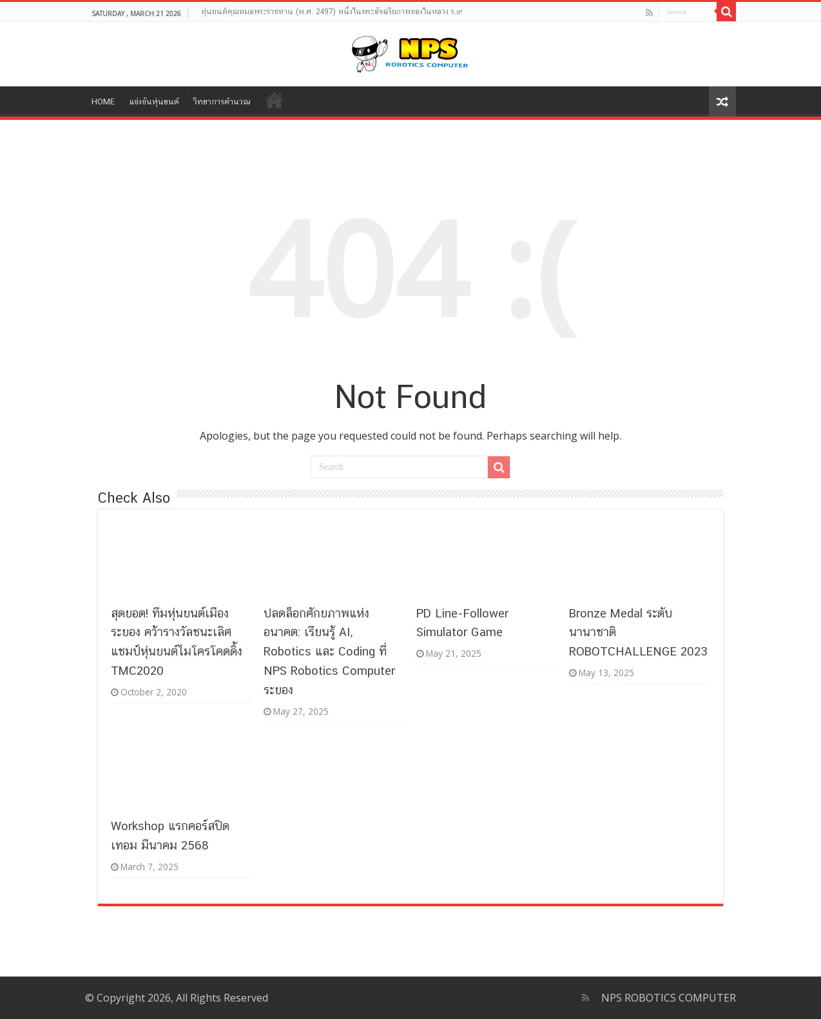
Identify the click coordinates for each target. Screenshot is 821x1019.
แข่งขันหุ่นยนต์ (154, 101)
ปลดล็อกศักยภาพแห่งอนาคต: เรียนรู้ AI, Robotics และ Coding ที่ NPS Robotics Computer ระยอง (329, 651)
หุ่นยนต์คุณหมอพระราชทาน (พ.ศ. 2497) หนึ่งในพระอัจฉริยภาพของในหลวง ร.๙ (332, 11)
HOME (103, 101)
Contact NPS (274, 99)
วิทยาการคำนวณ (221, 101)
